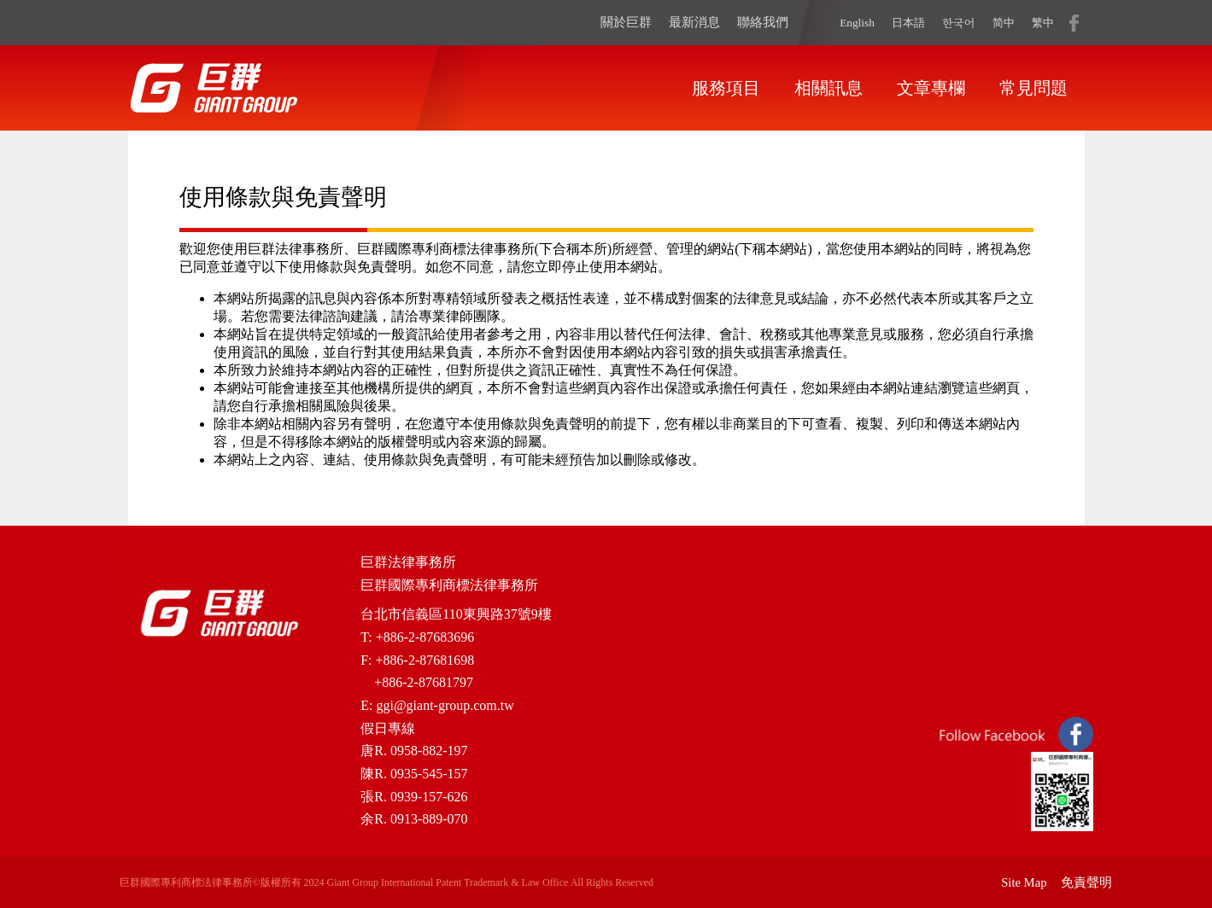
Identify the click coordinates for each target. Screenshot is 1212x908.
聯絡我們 (762, 22)
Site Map (1023, 882)
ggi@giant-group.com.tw (444, 705)
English (857, 22)
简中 (1003, 22)
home (213, 88)
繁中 (1043, 22)
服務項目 (726, 88)
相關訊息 (828, 88)
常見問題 (1033, 88)
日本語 (908, 22)
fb (1074, 22)
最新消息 (694, 22)
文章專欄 (931, 88)
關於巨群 (626, 22)
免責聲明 (1086, 882)
